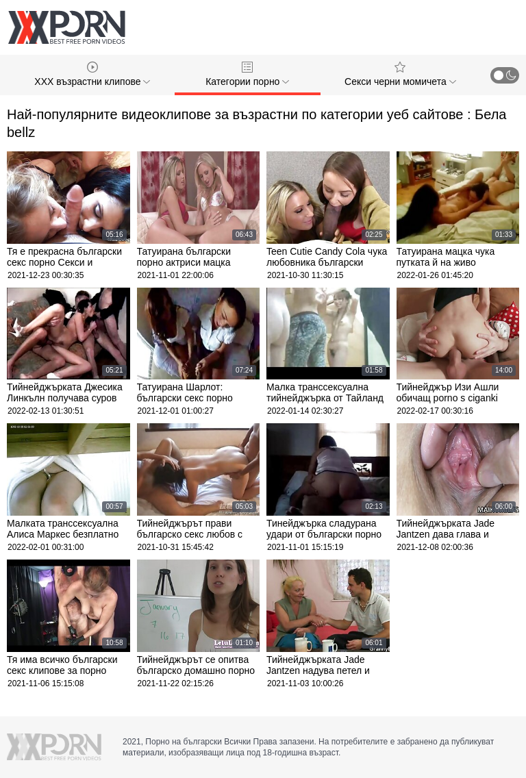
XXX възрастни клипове (92, 74)
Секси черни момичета (400, 74)
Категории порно (247, 74)
